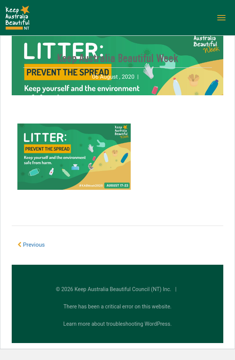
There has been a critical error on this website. (117, 307)
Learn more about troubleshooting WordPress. (117, 324)
